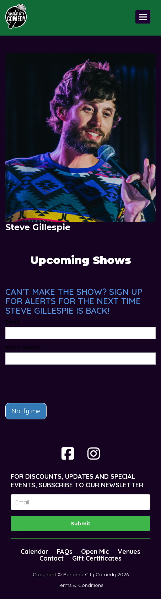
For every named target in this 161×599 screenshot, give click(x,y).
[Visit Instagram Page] (93, 453)
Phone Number (24, 347)
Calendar (34, 551)
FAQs (65, 551)
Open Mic (95, 551)
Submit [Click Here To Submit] (80, 523)
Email (12, 322)
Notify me (26, 411)
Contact (51, 558)
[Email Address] (80, 502)
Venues (129, 551)
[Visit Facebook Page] (67, 453)
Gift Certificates (97, 558)
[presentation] (59, 384)
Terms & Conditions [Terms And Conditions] (80, 585)
